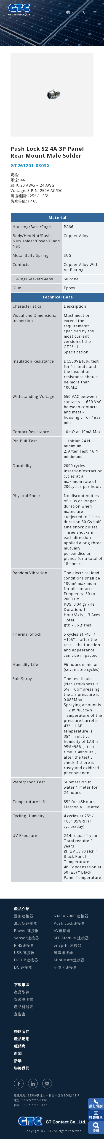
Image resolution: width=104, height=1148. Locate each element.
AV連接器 (62, 930)
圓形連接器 (23, 915)
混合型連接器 (25, 923)
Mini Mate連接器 (69, 959)
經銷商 (20, 1046)
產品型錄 (21, 992)
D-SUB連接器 (26, 959)
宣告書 (20, 1014)
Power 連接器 (26, 930)
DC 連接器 (23, 967)
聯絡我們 (21, 1031)
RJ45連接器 (24, 945)
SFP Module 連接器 (71, 937)
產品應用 (21, 1038)
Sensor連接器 (26, 937)
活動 (18, 1060)
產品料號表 (23, 1006)
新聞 (18, 1053)
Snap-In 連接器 (68, 945)
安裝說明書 (23, 999)
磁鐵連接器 (63, 952)
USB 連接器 (24, 952)
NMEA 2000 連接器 (71, 915)
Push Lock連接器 (69, 923)
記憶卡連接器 (65, 967)
